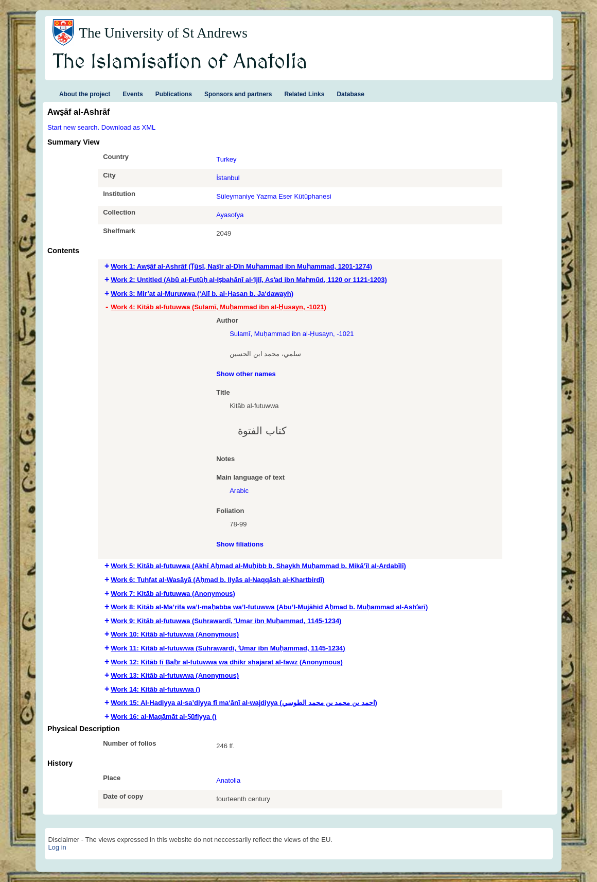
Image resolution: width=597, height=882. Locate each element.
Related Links (304, 94)
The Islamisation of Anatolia (180, 62)
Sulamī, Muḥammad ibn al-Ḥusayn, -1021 (292, 334)
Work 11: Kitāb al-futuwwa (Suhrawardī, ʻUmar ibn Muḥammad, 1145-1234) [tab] (228, 648)
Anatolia (228, 780)
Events (132, 94)
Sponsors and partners (238, 94)
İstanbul (228, 178)
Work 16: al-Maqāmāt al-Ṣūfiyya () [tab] (163, 716)
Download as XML (128, 127)
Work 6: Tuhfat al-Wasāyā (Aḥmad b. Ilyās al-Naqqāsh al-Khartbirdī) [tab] (217, 580)
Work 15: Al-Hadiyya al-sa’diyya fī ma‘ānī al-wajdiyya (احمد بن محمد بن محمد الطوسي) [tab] (244, 703)
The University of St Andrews (163, 33)
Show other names (246, 374)
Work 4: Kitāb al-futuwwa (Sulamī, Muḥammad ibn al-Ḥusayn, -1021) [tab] (218, 307)
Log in (57, 847)
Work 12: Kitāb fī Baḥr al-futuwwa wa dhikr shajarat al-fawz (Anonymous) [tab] (227, 662)
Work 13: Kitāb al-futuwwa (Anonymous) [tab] (175, 675)
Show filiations (240, 544)
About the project (84, 94)
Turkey (226, 159)
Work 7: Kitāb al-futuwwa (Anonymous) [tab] (173, 593)
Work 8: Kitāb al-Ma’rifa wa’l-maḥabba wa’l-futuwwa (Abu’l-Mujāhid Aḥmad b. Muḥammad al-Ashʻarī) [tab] (269, 607)
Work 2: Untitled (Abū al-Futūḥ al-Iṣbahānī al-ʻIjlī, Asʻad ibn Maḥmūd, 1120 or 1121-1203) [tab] (249, 280)
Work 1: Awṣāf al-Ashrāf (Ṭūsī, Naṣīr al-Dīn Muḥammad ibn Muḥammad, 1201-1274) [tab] (241, 266)
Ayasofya (229, 215)
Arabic (239, 491)
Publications (173, 94)
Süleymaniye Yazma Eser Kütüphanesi (273, 196)
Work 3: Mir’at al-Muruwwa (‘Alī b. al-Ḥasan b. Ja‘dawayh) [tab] (202, 293)
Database (350, 94)
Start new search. (73, 127)
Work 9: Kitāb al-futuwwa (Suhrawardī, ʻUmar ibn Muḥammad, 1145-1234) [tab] (226, 621)
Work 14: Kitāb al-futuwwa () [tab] (155, 689)
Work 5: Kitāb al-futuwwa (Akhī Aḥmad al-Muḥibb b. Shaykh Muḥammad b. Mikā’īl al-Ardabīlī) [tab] (258, 566)
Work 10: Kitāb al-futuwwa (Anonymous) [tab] (175, 634)
